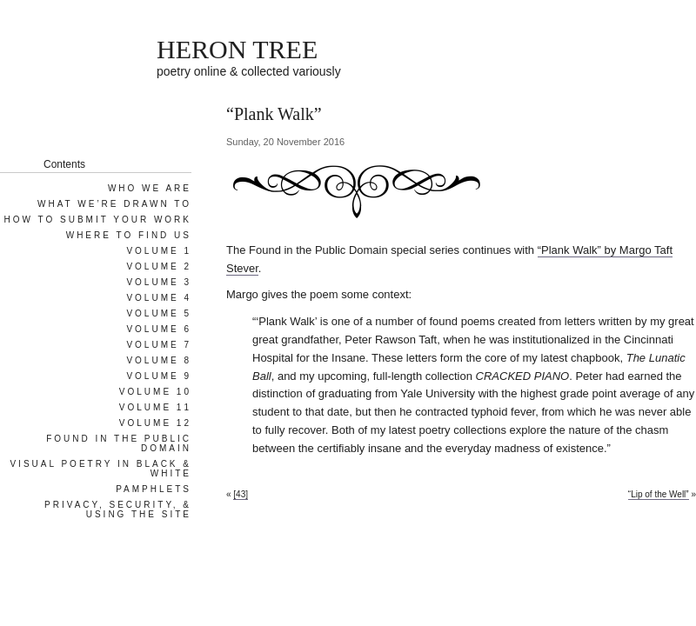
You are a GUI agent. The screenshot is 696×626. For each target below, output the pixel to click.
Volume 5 (158, 313)
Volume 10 (155, 391)
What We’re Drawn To (114, 204)
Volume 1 (158, 251)
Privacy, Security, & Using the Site (117, 509)
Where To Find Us (128, 235)
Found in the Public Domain (118, 443)
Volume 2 (158, 266)
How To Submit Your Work (98, 219)
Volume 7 (158, 345)
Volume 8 (158, 360)
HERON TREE (237, 49)
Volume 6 (158, 329)
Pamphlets (153, 489)
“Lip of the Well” (658, 494)
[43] (240, 494)
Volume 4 (158, 298)
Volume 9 (158, 376)
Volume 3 (158, 282)
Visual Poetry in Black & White (100, 468)
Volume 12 (155, 423)
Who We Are (149, 188)
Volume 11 (155, 407)
